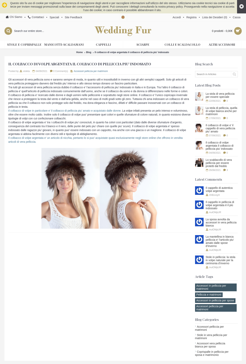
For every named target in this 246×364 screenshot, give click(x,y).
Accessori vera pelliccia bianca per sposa (210, 345)
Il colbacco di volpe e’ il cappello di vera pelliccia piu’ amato (220, 128)
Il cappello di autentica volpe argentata (219, 189)
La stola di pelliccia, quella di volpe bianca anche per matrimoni (221, 111)
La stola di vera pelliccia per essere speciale (220, 95)
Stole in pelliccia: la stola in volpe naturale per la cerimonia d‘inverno (220, 260)
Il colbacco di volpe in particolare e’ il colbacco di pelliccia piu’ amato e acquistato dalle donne (64, 110)
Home (79, 52)
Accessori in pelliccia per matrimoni (211, 287)
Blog (88, 52)
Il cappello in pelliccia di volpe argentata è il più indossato (220, 205)
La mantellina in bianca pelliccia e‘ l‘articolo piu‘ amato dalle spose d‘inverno (220, 241)
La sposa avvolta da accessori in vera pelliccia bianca (221, 222)
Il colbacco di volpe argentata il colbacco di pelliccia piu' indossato (132, 52)
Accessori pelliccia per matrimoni (209, 308)
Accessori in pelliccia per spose (215, 300)
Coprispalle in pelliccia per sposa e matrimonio (212, 353)
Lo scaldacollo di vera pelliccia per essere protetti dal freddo (219, 163)
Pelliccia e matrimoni (208, 294)
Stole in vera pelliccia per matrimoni (211, 336)
